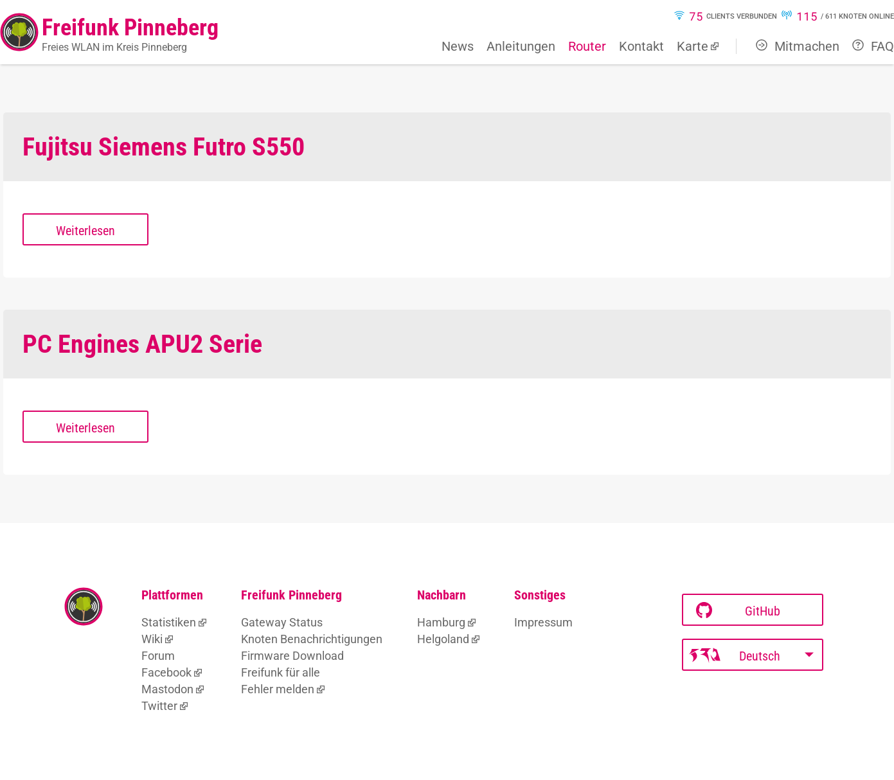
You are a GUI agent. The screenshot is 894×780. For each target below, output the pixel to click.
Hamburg (441, 622)
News (458, 46)
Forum (158, 655)
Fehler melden (277, 689)
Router (587, 46)
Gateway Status (282, 622)
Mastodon (167, 689)
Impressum (543, 622)
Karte (692, 46)
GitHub (738, 610)
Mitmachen (797, 46)
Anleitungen (521, 46)
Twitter (159, 706)
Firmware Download (292, 655)
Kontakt (641, 46)
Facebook (166, 672)
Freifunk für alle (280, 672)
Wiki (152, 639)
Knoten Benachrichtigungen (311, 639)
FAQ (873, 46)
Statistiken (168, 622)
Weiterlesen (85, 230)
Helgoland (443, 639)
